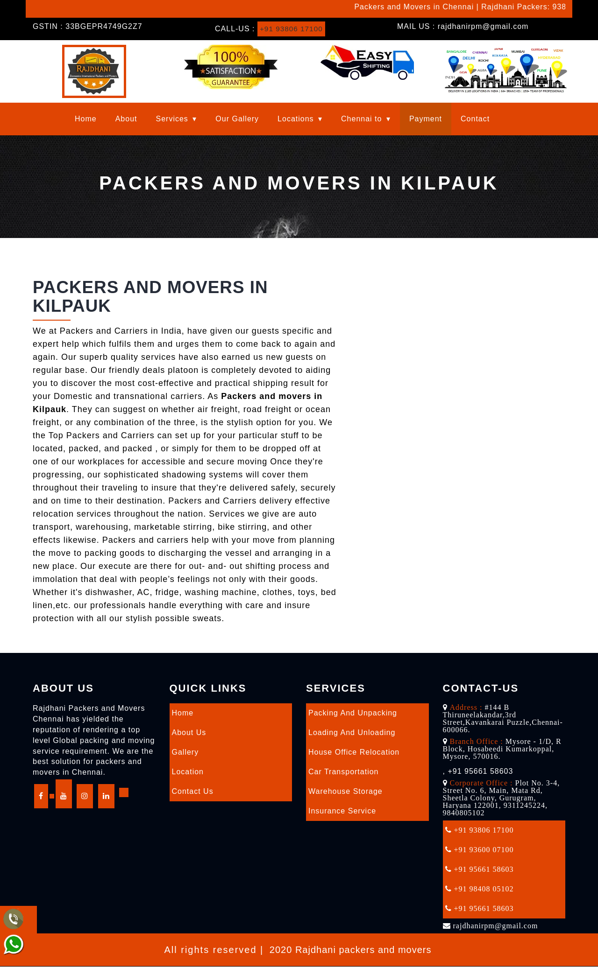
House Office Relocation (353, 753)
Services (172, 119)
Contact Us (193, 792)
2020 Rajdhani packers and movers (351, 950)
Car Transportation (343, 772)
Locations (296, 119)
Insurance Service (342, 811)
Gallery (185, 753)
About (126, 119)
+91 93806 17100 (292, 29)
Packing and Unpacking (352, 713)
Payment (425, 119)
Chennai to (361, 119)
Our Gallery (237, 119)
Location (188, 772)
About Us (189, 733)
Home (86, 119)
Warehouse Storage (345, 792)
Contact (475, 119)
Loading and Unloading (351, 733)
